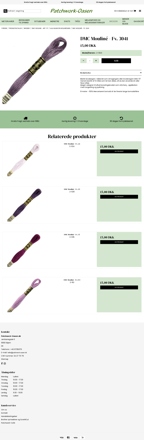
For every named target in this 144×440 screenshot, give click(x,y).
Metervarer (8, 21)
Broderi (113, 21)
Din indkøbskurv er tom (125, 11)
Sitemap (4, 359)
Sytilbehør (39, 21)
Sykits (67, 21)
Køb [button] (116, 60)
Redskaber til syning (24, 21)
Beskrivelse (85, 72)
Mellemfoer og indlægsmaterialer (95, 21)
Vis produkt (119, 151)
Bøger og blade (125, 21)
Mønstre (54, 21)
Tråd (77, 21)
